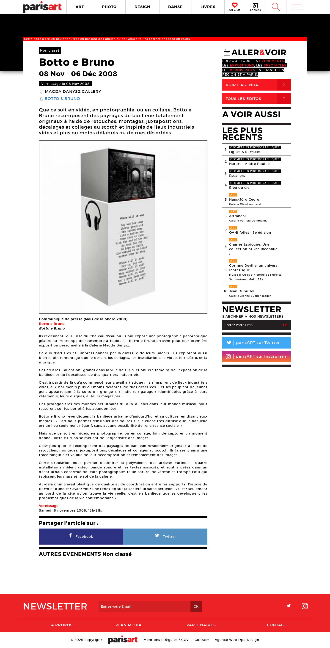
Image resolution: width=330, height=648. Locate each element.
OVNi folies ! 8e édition (250, 232)
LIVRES (208, 6)
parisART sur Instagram (256, 356)
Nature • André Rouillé (249, 164)
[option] (123, 227)
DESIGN (142, 6)
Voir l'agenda (258, 85)
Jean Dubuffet (242, 291)
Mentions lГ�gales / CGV (166, 640)
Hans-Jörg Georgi (245, 199)
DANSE (175, 6)
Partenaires (201, 625)
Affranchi (237, 216)
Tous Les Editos (258, 98)
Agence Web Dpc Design (237, 640)
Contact (276, 625)
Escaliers (237, 176)
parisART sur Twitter (251, 343)
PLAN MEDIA (129, 625)
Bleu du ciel (240, 188)
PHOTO (109, 6)
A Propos (62, 625)
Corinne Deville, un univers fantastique (253, 267)
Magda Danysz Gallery (73, 91)
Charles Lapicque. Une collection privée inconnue (253, 246)
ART (80, 6)
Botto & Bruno (62, 99)
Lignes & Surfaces (245, 152)
